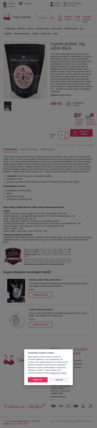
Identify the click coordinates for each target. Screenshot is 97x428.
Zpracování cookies (59, 373)
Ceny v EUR (69, 5)
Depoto (78, 421)
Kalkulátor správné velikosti (78, 122)
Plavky (30, 28)
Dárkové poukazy (21, 33)
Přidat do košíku (84, 132)
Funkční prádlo (71, 28)
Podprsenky (10, 28)
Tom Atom (88, 421)
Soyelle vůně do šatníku (41, 309)
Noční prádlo (57, 28)
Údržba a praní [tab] (47, 149)
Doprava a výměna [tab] (29, 149)
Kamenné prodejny (72, 3)
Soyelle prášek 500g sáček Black (45, 279)
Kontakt (55, 5)
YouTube (9, 6)
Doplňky (8, 33)
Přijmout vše (37, 380)
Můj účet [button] (69, 17)
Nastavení (59, 380)
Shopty (70, 421)
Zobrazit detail (41, 295)
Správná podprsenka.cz (20, 421)
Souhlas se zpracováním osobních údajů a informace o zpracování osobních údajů (60, 389)
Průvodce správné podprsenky (90, 122)
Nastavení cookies (20, 423)
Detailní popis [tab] (10, 149)
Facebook (9, 3)
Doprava (55, 3)
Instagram (25, 3)
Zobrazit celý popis (60, 95)
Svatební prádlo (42, 28)
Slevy (55, 33)
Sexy (82, 28)
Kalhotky (21, 28)
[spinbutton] (62, 135)
